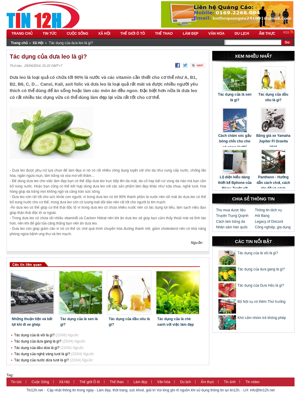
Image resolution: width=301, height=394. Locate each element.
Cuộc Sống (40, 382)
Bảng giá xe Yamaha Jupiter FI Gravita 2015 (273, 141)
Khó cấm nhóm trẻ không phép (262, 318)
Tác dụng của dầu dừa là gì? (36, 348)
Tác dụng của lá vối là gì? (34, 335)
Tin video (252, 382)
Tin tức (16, 382)
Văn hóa (163, 382)
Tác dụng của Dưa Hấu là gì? (261, 285)
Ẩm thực (207, 382)
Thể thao (117, 382)
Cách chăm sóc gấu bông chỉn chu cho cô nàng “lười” (234, 141)
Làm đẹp (140, 382)
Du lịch (185, 382)
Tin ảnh (230, 382)
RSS (288, 32)
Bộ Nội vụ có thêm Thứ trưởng (261, 302)
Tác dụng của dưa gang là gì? (37, 341)
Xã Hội (64, 382)
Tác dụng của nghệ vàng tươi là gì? (42, 354)
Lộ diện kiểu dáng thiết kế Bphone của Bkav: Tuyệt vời (234, 182)
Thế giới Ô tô (89, 382)
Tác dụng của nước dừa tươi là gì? (41, 360)
